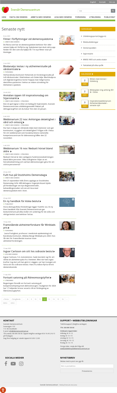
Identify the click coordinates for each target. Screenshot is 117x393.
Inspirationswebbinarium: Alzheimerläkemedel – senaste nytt (100, 103)
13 (49, 299)
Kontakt (102, 2)
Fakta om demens (18, 17)
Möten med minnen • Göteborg (98, 80)
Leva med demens (63, 17)
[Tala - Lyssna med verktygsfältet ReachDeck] (3, 390)
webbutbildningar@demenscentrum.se (75, 348)
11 (40, 299)
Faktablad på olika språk (93, 65)
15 (58, 299)
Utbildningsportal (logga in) (94, 36)
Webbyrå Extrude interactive (68, 385)
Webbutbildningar (90, 42)
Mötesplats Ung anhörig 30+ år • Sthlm (102, 91)
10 (35, 299)
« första (6, 299)
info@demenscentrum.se (18, 331)
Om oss (112, 2)
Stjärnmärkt (88, 54)
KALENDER (86, 74)
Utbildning (95, 17)
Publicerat (109, 17)
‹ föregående (16, 299)
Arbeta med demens (41, 17)
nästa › (5, 303)
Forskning (80, 17)
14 (53, 299)
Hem (4, 17)
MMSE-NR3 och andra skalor (95, 59)
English (93, 2)
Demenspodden (89, 48)
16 (63, 299)
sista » (13, 303)
